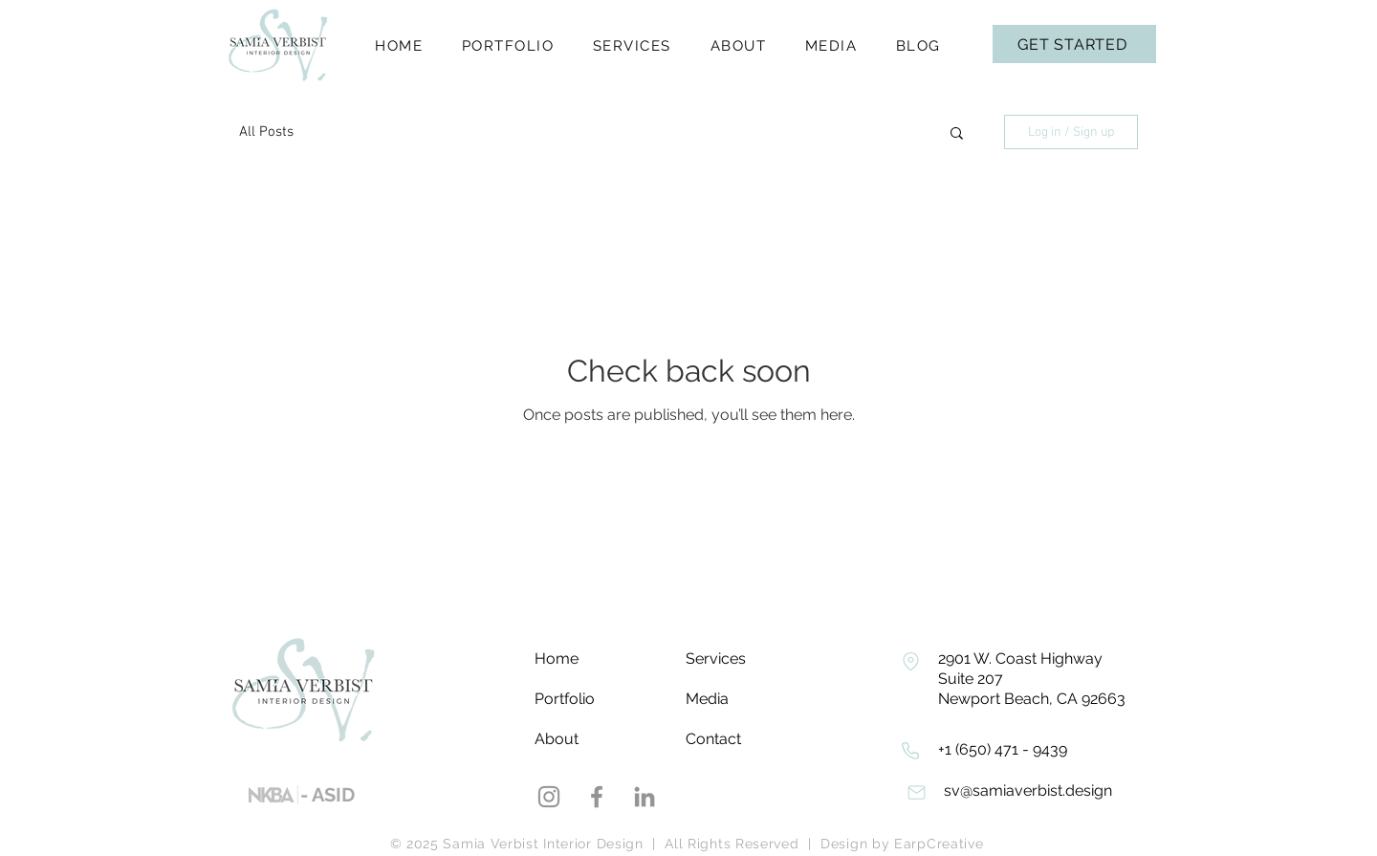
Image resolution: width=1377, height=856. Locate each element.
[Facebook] (596, 796)
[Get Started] (1074, 44)
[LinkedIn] (644, 796)
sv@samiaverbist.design (1028, 790)
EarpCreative (938, 843)
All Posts (266, 132)
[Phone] (910, 661)
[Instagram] (549, 796)
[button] (957, 134)
